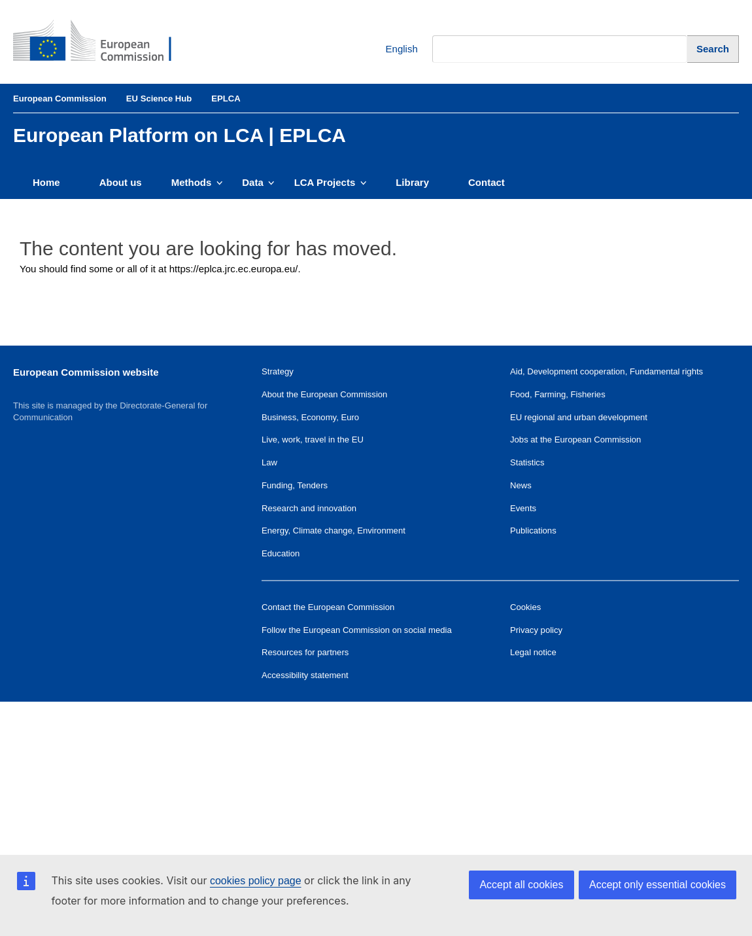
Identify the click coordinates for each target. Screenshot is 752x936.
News (521, 485)
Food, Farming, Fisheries (558, 394)
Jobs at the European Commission (575, 439)
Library (412, 182)
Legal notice (533, 652)
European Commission (60, 98)
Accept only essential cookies (657, 884)
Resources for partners (305, 652)
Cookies (525, 607)
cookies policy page (255, 880)
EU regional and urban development (578, 417)
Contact (486, 182)
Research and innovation (309, 508)
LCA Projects (330, 182)
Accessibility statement (305, 675)
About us (120, 182)
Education (280, 553)
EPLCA (225, 98)
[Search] (713, 48)
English (392, 49)
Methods (197, 182)
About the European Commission (324, 394)
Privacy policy (536, 630)
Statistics (527, 462)
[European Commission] (102, 42)
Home (46, 182)
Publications (533, 530)
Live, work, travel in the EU (313, 439)
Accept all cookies (521, 884)
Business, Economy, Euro (310, 417)
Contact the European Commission (328, 607)
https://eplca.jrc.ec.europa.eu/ (233, 268)
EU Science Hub (159, 98)
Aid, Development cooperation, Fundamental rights (606, 371)
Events (523, 508)
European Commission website (86, 372)
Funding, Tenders (295, 485)
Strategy (278, 371)
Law (269, 462)
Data (258, 182)
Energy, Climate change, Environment (333, 530)
